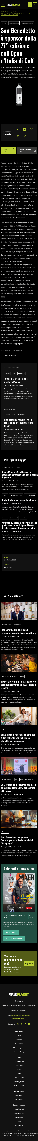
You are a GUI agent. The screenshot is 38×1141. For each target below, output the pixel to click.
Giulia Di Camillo (17, 794)
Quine (19, 1121)
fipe (16, 779)
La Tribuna (19, 1125)
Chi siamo (19, 1036)
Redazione (19, 385)
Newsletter (19, 1044)
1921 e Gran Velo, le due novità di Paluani (16, 380)
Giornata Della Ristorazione (9, 676)
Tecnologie (19, 1065)
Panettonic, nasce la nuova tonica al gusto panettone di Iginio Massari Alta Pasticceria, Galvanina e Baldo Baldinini (19, 525)
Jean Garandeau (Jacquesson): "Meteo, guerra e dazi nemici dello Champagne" (17, 840)
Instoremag (19, 1099)
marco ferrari (21, 414)
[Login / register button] (30, 4)
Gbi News (19, 1095)
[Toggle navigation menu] (3, 5)
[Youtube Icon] (29, 1024)
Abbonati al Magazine (14, 938)
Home (2, 11)
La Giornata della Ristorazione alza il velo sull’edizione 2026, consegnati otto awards (18, 788)
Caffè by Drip (19, 1086)
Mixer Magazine (19, 1048)
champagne (5, 832)
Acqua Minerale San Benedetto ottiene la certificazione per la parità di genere (20, 475)
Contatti (19, 1040)
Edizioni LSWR (19, 1113)
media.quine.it (16, 1015)
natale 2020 (21, 373)
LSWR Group (19, 1117)
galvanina (23, 518)
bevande (4, 23)
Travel (19, 1069)
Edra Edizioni (19, 1109)
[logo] (13, 4)
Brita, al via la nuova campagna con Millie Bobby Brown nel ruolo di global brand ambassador (18, 738)
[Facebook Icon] (21, 1024)
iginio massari (14, 518)
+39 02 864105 (22, 1010)
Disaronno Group (9, 414)
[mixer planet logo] (19, 994)
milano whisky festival (16, 495)
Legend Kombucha (30, 495)
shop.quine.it (26, 1015)
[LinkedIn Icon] (25, 1024)
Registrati (29, 964)
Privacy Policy (19, 1052)
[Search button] (35, 4)
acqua (18, 467)
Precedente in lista (12, 368)
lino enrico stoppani (7, 779)
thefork (22, 676)
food (14, 373)
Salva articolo (8, 150)
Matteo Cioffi (16, 847)
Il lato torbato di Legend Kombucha (19, 500)
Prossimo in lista (11, 409)
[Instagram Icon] (18, 1024)
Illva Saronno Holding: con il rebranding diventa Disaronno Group (18, 423)
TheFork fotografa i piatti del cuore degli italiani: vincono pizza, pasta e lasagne (18, 685)
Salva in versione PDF (27, 150)
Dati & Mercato (12, 11)
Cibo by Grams (19, 1078)
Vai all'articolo (11, 932)
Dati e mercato (19, 1061)
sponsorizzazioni (14, 23)
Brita (3, 729)
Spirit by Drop (19, 1082)
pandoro (7, 373)
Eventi (19, 1073)
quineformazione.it (19, 1018)
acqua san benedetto (27, 23)
